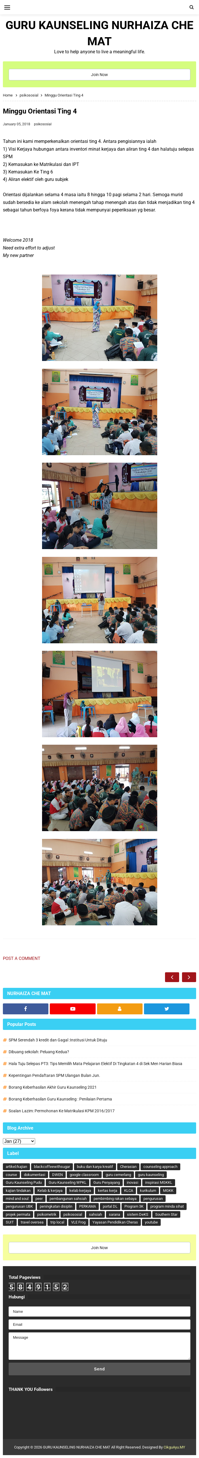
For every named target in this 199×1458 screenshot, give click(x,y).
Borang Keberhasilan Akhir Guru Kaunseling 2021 (53, 1087)
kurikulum (148, 1190)
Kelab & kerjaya (49, 1190)
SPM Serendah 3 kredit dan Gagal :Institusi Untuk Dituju (58, 1040)
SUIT (10, 1222)
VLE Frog (78, 1222)
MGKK (168, 1190)
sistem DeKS (137, 1214)
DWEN (57, 1175)
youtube (151, 1222)
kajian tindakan (18, 1190)
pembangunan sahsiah (68, 1198)
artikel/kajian (16, 1166)
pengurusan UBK (19, 1206)
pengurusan (153, 1198)
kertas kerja (107, 1190)
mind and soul (17, 1198)
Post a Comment (21, 958)
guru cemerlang (118, 1175)
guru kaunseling (151, 1175)
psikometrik (46, 1214)
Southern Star (166, 1214)
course (11, 1175)
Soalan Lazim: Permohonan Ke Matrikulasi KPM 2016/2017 (62, 1111)
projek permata (18, 1214)
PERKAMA (87, 1206)
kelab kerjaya (80, 1190)
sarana (114, 1214)
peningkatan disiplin (56, 1206)
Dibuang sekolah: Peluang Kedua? (39, 1051)
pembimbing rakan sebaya (115, 1198)
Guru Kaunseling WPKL (67, 1182)
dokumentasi (34, 1175)
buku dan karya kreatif (95, 1166)
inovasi (132, 1182)
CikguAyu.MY (174, 1447)
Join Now (99, 74)
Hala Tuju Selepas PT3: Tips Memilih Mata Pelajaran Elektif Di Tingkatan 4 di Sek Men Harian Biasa (95, 1063)
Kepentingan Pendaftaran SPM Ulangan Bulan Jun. (54, 1075)
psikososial (43, 124)
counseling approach (160, 1166)
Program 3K (133, 1206)
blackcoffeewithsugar (52, 1166)
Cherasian (128, 1166)
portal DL (110, 1206)
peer (39, 1198)
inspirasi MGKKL (158, 1182)
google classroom (84, 1175)
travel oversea (32, 1222)
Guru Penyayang (106, 1182)
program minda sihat (167, 1206)
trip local (57, 1222)
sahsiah (95, 1214)
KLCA (128, 1190)
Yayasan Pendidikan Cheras (115, 1222)
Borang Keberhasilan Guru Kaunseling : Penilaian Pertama (60, 1099)
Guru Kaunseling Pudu (24, 1182)
